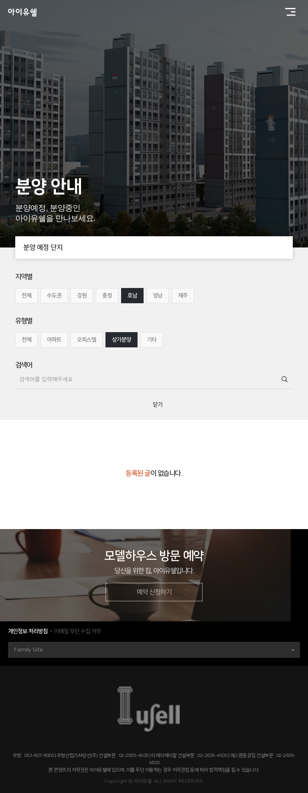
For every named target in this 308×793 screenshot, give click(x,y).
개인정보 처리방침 (28, 631)
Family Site (154, 650)
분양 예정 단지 (157, 247)
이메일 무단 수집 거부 (77, 631)
